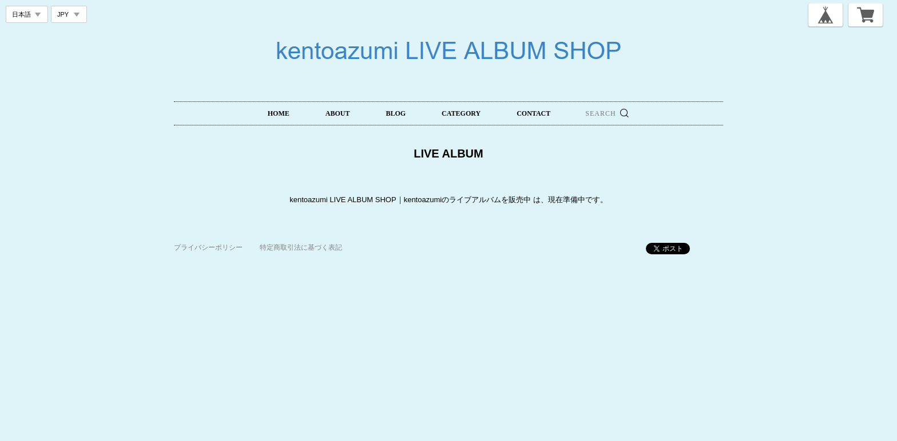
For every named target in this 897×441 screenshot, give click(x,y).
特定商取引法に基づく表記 (301, 247)
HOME (278, 113)
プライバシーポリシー (208, 247)
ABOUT (338, 113)
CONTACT (533, 113)
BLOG (396, 113)
